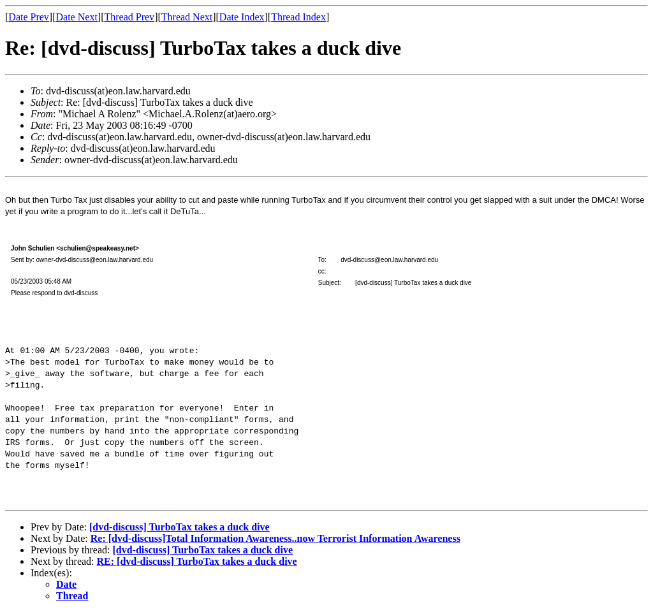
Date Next (77, 16)
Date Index (242, 16)
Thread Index (298, 16)
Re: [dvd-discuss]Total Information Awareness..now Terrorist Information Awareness (275, 538)
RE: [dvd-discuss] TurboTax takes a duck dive (197, 561)
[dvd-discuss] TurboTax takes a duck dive (179, 526)
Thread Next (186, 16)
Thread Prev (129, 16)
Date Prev (28, 16)
